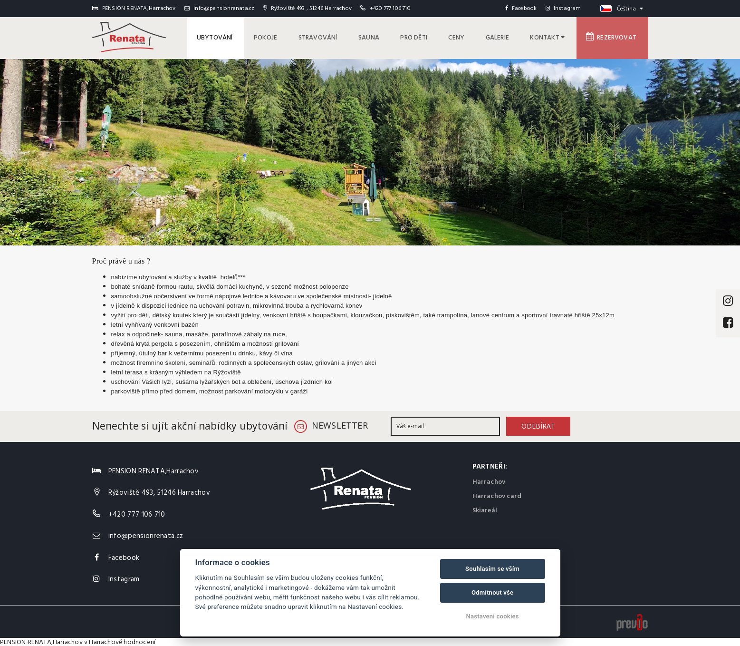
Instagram (563, 8)
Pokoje (282, 37)
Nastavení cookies (492, 616)
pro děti (424, 37)
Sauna (381, 37)
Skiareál (485, 508)
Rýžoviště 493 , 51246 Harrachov (307, 8)
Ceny (465, 37)
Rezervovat (613, 36)
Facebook (521, 8)
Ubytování (234, 37)
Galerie (503, 37)
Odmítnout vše (492, 592)
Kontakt (551, 37)
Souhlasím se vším (492, 568)
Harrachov (489, 480)
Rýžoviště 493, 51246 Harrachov (159, 491)
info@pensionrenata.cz (219, 8)
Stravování (332, 37)
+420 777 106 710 (390, 8)
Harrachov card (497, 494)
